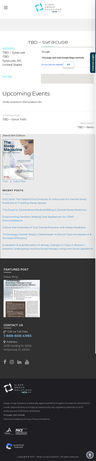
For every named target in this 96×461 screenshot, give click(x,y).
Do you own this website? (52, 65)
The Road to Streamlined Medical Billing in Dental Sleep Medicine (44, 209)
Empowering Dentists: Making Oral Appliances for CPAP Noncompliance (38, 218)
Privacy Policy (31, 419)
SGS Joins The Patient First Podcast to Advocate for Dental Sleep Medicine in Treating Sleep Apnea (44, 201)
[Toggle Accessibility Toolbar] (90, 455)
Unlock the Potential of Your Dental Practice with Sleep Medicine (43, 227)
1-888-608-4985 (17, 336)
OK (68, 64)
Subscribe (19, 181)
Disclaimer (44, 419)
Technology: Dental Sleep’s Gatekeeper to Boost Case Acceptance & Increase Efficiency (47, 236)
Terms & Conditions (13, 419)
